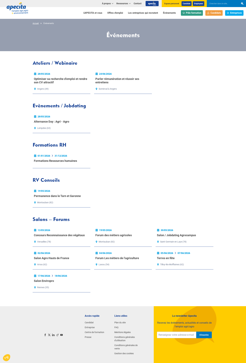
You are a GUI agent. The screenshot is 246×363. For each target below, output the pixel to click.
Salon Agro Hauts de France (51, 258)
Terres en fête (166, 258)
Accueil (36, 23)
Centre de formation (94, 332)
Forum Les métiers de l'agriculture (117, 258)
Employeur (198, 4)
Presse (88, 337)
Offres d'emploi (115, 12)
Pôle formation (191, 13)
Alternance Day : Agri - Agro (51, 121)
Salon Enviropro (44, 280)
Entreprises (234, 13)
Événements (169, 12)
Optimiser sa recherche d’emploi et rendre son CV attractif (60, 80)
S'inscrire (204, 335)
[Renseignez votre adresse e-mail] (176, 335)
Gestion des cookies (124, 353)
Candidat (186, 4)
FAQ (116, 327)
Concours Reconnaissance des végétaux (59, 235)
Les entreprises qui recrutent (143, 12)
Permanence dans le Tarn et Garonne (57, 196)
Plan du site (120, 322)
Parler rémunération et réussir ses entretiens (117, 80)
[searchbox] (221, 3)
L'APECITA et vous (92, 12)
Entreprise (90, 327)
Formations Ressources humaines (55, 160)
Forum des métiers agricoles (113, 235)
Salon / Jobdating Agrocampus (176, 235)
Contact (138, 3)
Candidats (214, 13)
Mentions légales (122, 332)
